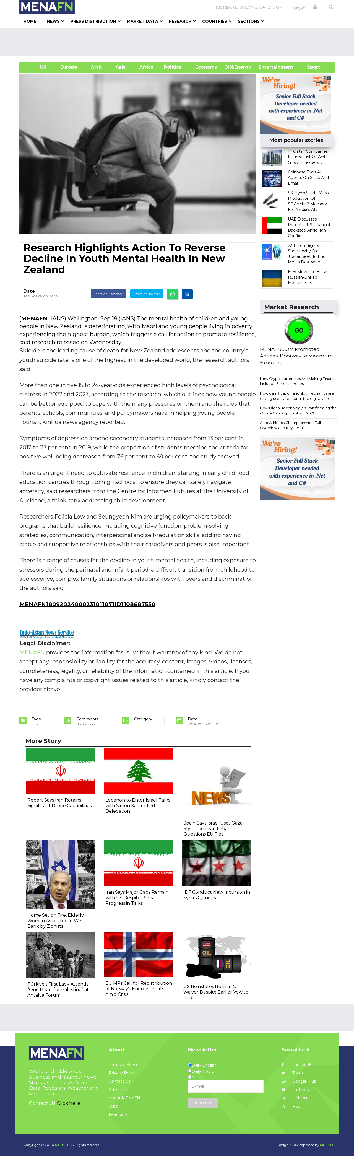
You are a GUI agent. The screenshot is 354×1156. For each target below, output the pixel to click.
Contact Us (119, 1081)
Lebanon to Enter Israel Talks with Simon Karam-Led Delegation (137, 805)
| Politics (171, 67)
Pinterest (296, 1089)
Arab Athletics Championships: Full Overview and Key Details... (290, 425)
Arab (96, 67)
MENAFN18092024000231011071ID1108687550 (87, 604)
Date (29, 291)
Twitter (294, 1073)
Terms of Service (125, 1064)
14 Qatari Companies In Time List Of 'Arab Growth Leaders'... (308, 157)
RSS (291, 1106)
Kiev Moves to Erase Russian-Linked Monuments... (307, 277)
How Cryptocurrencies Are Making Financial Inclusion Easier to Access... (299, 381)
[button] (315, 7)
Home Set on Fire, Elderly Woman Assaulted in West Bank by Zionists (56, 921)
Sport (310, 67)
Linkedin (295, 1097)
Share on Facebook (108, 294)
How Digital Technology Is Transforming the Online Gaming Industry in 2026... (298, 410)
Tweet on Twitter (146, 294)
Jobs (113, 1106)
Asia (120, 67)
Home (30, 21)
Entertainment (267, 67)
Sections (249, 21)
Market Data (142, 21)
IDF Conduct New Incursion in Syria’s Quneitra (216, 895)
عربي (299, 7)
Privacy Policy (122, 1073)
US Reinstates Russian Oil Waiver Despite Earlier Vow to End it (215, 992)
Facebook (296, 1064)
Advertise (118, 1089)
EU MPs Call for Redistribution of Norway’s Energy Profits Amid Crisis (138, 989)
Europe (68, 67)
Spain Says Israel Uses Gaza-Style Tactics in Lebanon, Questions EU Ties (213, 828)
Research (180, 21)
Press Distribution (93, 21)
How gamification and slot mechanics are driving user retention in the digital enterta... (299, 396)
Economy (206, 67)
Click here (68, 1103)
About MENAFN (124, 1097)
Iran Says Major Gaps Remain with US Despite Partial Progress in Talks (136, 898)
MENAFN (34, 318)
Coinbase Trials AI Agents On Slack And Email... (308, 178)
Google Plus (299, 1081)
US (36, 67)
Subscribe (203, 1102)
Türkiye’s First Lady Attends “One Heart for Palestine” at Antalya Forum (58, 989)
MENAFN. (63, 1145)
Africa (145, 67)
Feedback (118, 1114)
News (53, 21)
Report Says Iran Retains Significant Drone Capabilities (59, 802)
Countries (214, 21)
